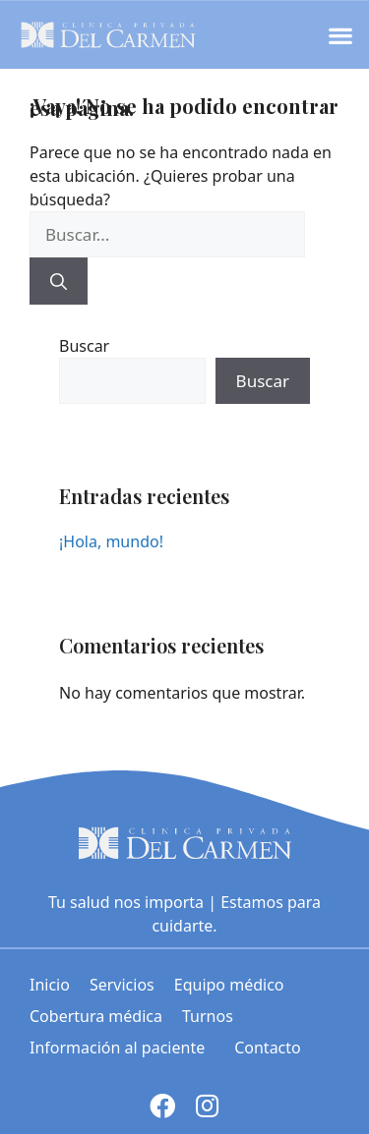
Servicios (122, 984)
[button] (340, 35)
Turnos (207, 1016)
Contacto (267, 1047)
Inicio (50, 984)
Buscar (84, 346)
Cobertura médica (96, 1016)
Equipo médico (229, 984)
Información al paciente (122, 1047)
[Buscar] (59, 281)
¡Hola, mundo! (111, 541)
